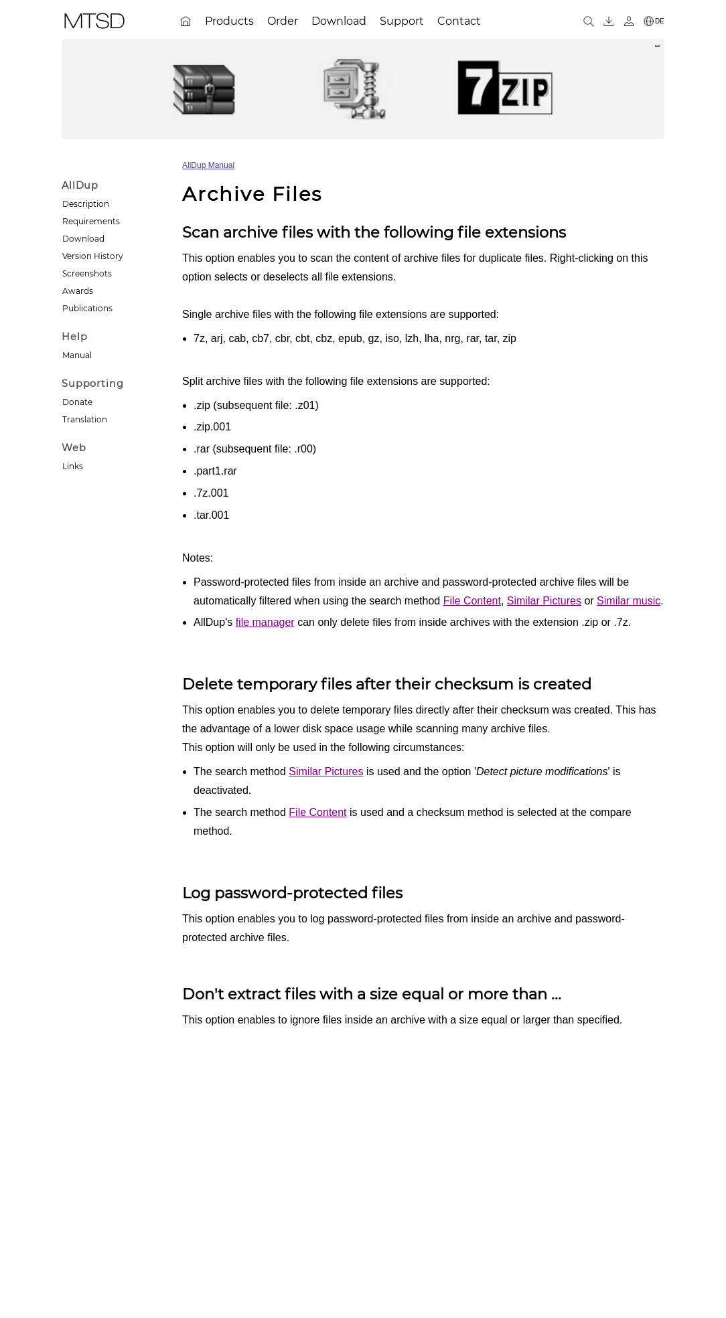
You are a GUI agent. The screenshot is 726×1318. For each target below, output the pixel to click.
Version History (92, 256)
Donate (77, 402)
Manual (77, 355)
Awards (77, 291)
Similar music (628, 600)
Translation (84, 419)
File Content (472, 600)
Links (72, 466)
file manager (265, 622)
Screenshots (87, 273)
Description (85, 204)
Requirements (91, 221)
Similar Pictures (544, 600)
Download (83, 239)
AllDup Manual (208, 165)
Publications (87, 308)
